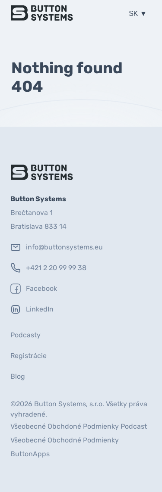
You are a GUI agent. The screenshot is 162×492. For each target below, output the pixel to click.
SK (134, 13)
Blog (17, 376)
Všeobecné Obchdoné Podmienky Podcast (78, 426)
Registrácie (28, 356)
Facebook (33, 288)
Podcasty (25, 335)
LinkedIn (32, 309)
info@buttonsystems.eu (56, 247)
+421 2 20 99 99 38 (48, 268)
